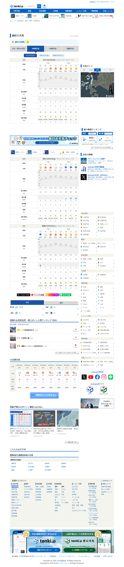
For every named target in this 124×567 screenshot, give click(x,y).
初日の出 (94, 523)
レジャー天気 (81, 11)
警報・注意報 (39, 486)
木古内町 (31, 466)
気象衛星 (49, 489)
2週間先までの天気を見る (45, 395)
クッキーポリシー (84, 556)
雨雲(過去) (27, 486)
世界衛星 (49, 492)
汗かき (63, 489)
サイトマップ (104, 2)
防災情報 (42, 11)
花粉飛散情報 (94, 487)
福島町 (63, 463)
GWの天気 (94, 496)
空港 (73, 492)
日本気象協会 (24, 556)
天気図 (55, 11)
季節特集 (94, 11)
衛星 (84, 70)
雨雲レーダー (16, 500)
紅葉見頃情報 (94, 510)
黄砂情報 (14, 516)
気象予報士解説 (106, 486)
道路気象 (14, 513)
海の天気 (75, 489)
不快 (62, 492)
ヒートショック (94, 514)
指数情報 (68, 11)
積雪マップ (15, 502)
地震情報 (38, 489)
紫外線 (57, 502)
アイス (63, 497)
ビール (63, 500)
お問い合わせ (107, 556)
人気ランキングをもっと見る (67, 352)
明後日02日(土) (58, 55)
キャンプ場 (75, 502)
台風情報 (38, 497)
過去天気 (27, 494)
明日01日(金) (44, 55)
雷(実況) (26, 497)
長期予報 (14, 497)
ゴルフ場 (75, 500)
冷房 (62, 494)
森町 (13, 470)
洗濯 (56, 489)
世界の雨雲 (15, 508)
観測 (29, 11)
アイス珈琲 (64, 502)
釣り (73, 508)
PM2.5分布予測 (16, 505)
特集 (102, 494)
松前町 (47, 463)
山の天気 (75, 486)
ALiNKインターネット (37, 556)
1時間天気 (52, 48)
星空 (56, 497)
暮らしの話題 (105, 489)
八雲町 (30, 470)
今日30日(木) (30, 55)
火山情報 (38, 494)
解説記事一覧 (72, 442)
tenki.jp (17, 6)
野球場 (74, 494)
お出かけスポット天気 (79, 510)
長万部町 (48, 470)
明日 (61, 303)
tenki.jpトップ (94, 2)
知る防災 (38, 500)
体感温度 (57, 505)
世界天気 (14, 489)
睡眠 (56, 510)
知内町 (13, 466)
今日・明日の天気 (18, 48)
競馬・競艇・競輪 (77, 505)
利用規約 (53, 556)
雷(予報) (14, 510)
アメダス (104, 70)
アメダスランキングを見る (102, 147)
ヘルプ (112, 2)
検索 (39, 6)
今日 (27, 302)
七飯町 (47, 466)
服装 (56, 492)
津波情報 (38, 492)
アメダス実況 (28, 489)
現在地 (44, 7)
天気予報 (16, 11)
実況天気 (27, 492)
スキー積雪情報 (94, 519)
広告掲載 (96, 556)
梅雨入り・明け (94, 501)
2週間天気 (70, 48)
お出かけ (57, 494)
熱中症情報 (94, 505)
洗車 (56, 508)
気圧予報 (14, 492)
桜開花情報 (94, 492)
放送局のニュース (106, 492)
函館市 (13, 463)
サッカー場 (75, 497)
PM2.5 (111, 70)
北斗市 (30, 463)
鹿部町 (63, 466)
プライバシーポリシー (67, 556)
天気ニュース (107, 11)
